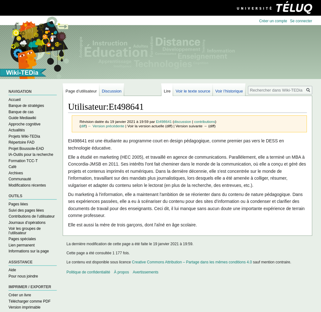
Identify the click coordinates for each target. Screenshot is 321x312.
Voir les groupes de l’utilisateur (24, 230)
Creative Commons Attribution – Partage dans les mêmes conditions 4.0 (192, 262)
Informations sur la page (28, 251)
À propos (121, 272)
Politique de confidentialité (88, 272)
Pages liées (18, 204)
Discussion (112, 91)
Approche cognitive (24, 124)
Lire (167, 91)
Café (12, 167)
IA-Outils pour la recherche (30, 154)
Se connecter (301, 21)
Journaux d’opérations (26, 222)
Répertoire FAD (21, 142)
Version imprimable (24, 307)
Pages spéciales (22, 239)
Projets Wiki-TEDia (24, 136)
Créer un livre (19, 295)
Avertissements (145, 272)
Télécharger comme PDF (29, 301)
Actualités (16, 130)
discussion (182, 121)
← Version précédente (106, 126)
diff (83, 126)
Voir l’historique (229, 91)
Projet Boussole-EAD (26, 148)
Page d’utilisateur (81, 91)
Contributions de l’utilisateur (31, 216)
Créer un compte (273, 21)
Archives (15, 173)
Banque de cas (21, 112)
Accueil (14, 100)
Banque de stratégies (26, 105)
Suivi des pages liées (26, 210)
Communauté (19, 179)
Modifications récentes (27, 185)
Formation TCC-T (23, 161)
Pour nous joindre (23, 276)
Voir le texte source (193, 91)
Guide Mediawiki (22, 118)
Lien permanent (21, 245)
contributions (204, 121)
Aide (12, 270)
